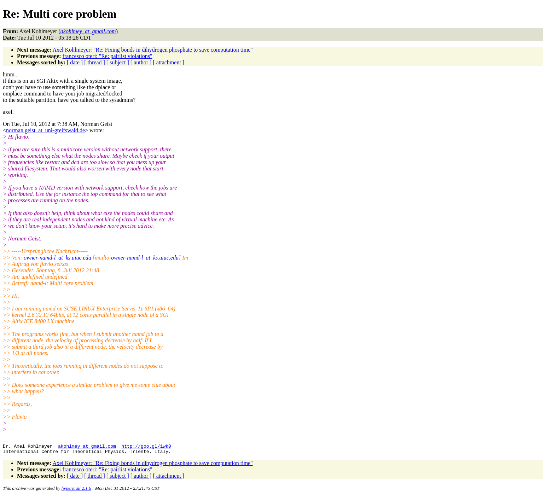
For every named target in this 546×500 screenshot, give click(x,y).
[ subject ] (117, 62)
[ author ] (141, 62)
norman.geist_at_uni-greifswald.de (45, 130)
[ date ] (75, 62)
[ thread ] (94, 62)
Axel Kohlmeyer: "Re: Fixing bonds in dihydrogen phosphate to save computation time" (152, 50)
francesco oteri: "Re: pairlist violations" (107, 56)
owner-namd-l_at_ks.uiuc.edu (57, 258)
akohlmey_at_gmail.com (87, 448)
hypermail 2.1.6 (76, 491)
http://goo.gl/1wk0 (146, 448)
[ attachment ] (168, 62)
